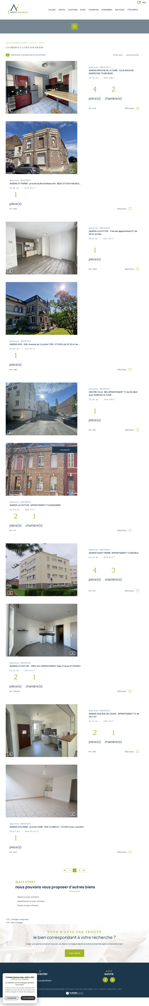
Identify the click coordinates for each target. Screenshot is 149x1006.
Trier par (118, 55)
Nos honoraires (69, 989)
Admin (96, 989)
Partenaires (102, 989)
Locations (72, 10)
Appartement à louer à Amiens (31, 901)
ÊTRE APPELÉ (133, 10)
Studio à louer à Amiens (27, 905)
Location (33, 43)
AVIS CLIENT (120, 10)
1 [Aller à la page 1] (69, 870)
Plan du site (78, 989)
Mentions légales (88, 989)
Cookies (119, 989)
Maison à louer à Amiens (28, 897)
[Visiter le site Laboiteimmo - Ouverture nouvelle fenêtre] (74, 994)
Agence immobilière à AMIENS (16, 43)
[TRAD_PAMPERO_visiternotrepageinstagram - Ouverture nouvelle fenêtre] (112, 979)
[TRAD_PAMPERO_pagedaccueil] (18, 14)
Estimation (94, 10)
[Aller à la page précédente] (65, 870)
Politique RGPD (111, 989)
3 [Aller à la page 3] (79, 870)
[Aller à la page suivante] (84, 870)
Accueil (52, 10)
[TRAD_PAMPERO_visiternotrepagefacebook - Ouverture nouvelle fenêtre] (105, 979)
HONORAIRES (107, 10)
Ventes (62, 10)
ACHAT (83, 10)
